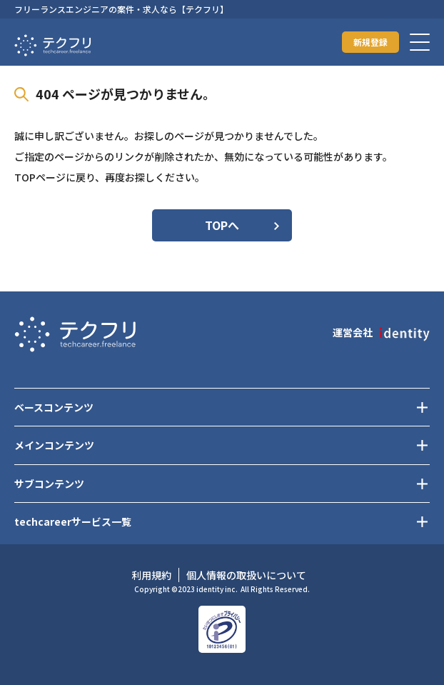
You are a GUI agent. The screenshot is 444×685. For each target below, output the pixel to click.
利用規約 (151, 575)
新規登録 (370, 42)
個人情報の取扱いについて (246, 575)
